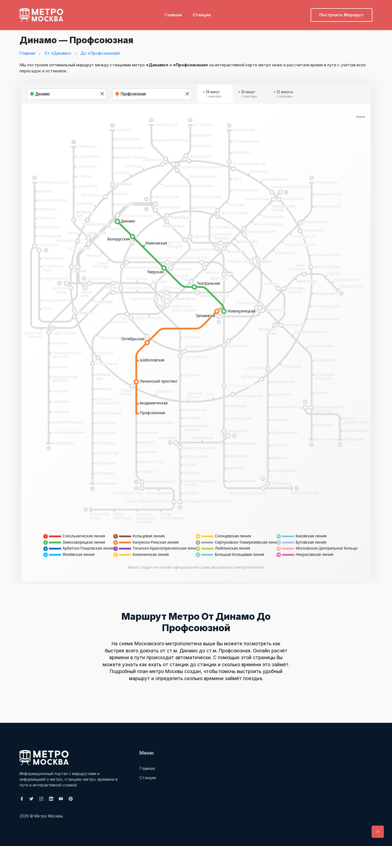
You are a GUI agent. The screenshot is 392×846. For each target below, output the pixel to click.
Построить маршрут (341, 12)
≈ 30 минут (247, 95)
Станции (202, 12)
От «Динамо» (57, 53)
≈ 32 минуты (283, 95)
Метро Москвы (48, 816)
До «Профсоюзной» (100, 53)
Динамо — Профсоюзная (84, 39)
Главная (173, 12)
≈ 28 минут (212, 95)
